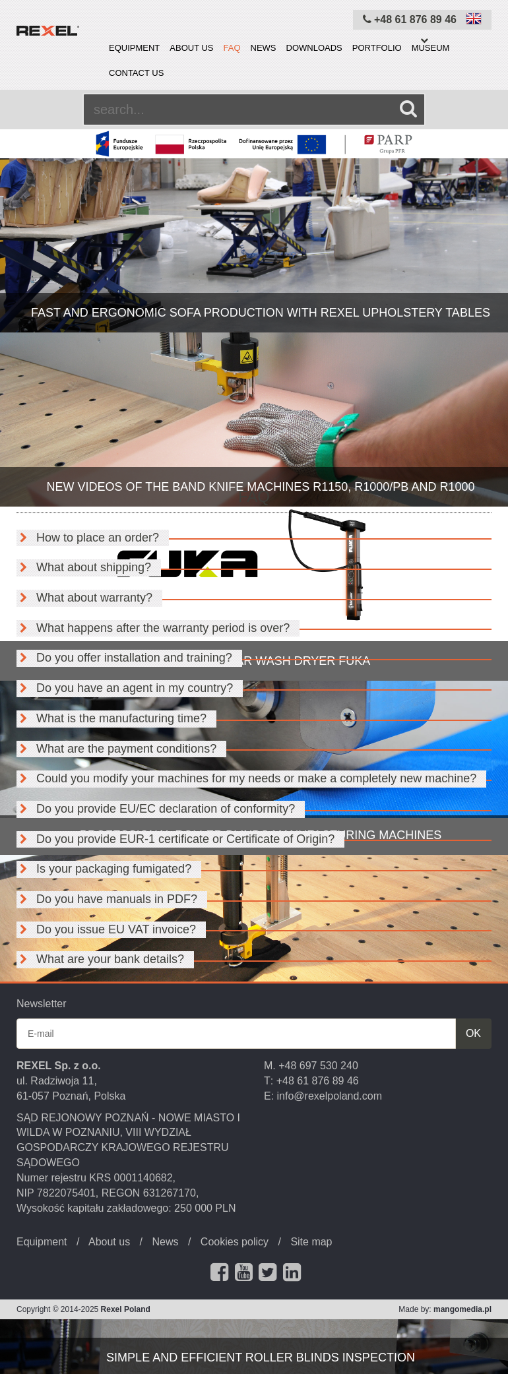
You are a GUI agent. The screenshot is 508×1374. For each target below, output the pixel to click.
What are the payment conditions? (116, 748)
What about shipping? (83, 567)
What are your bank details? (100, 959)
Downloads (314, 48)
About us (191, 48)
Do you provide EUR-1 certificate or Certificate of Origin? (175, 839)
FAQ (232, 48)
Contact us (136, 73)
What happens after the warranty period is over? (153, 628)
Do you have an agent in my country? (124, 688)
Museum (431, 48)
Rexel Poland (125, 1309)
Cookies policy (235, 1241)
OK (473, 1033)
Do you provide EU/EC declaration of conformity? (155, 808)
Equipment (134, 48)
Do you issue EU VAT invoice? (106, 929)
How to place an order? (87, 537)
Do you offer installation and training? (124, 657)
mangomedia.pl (462, 1309)
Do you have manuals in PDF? (106, 899)
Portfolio (377, 48)
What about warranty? (84, 597)
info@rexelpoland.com (329, 1096)
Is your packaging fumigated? (103, 868)
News (263, 48)
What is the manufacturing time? (111, 718)
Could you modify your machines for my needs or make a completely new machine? (246, 778)
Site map (311, 1241)
